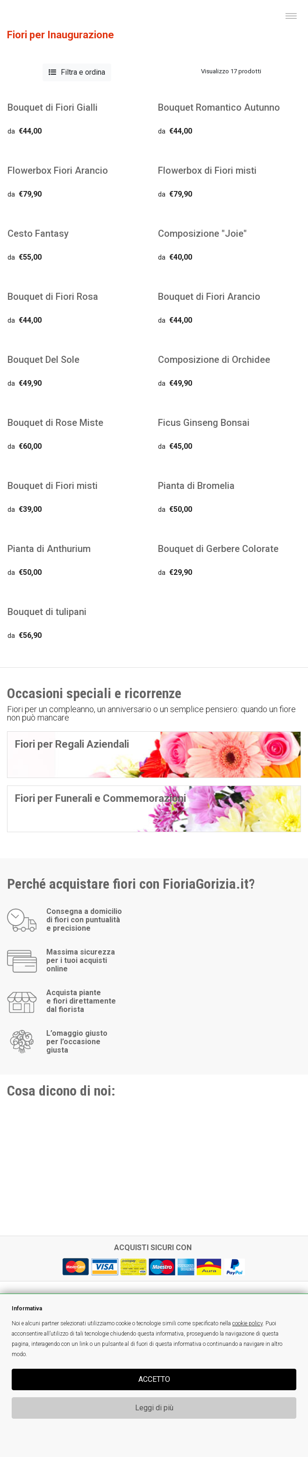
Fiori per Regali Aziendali (72, 744)
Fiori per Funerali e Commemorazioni (100, 798)
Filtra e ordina (77, 72)
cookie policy (247, 1323)
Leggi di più (154, 1407)
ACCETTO (154, 1379)
